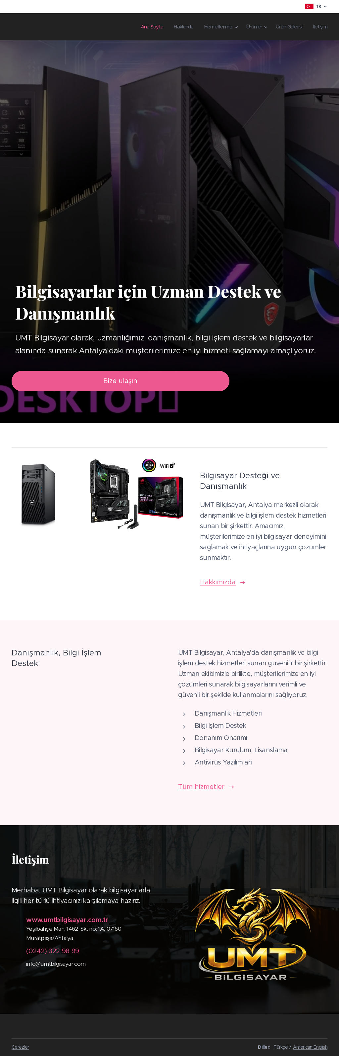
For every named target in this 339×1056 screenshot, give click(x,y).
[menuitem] (140, 27)
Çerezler (20, 1047)
